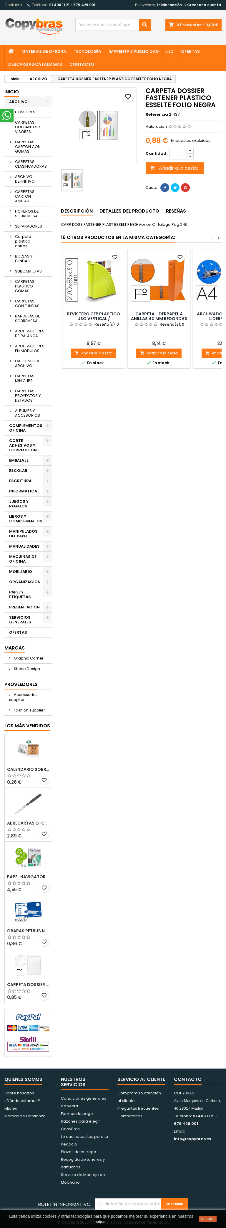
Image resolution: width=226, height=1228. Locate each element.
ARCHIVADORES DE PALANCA (29, 333)
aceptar (208, 1219)
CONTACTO (81, 64)
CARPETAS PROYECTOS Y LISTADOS (28, 395)
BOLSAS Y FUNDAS (23, 258)
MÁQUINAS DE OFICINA (22, 559)
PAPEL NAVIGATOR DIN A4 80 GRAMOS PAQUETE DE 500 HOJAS (28, 876)
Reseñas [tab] (176, 211)
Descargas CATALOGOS (35, 64)
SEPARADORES (28, 226)
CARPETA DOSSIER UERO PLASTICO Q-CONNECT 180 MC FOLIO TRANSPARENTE (28, 984)
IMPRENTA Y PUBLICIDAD (134, 51)
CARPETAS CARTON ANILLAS (24, 196)
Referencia (157, 114)
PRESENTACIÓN (24, 607)
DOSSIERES (25, 112)
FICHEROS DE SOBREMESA (27, 213)
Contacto (13, 4)
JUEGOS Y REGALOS (19, 504)
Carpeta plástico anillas (23, 241)
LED (170, 51)
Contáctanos (129, 1116)
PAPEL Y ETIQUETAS (20, 594)
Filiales (10, 1108)
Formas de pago (77, 1113)
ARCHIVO (18, 102)
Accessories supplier (23, 697)
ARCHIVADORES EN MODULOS (29, 348)
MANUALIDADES (24, 546)
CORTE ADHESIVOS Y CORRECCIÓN (23, 445)
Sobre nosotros (19, 1093)
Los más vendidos (27, 725)
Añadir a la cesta (174, 168)
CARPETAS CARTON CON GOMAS (28, 146)
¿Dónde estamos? (22, 1100)
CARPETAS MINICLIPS (24, 378)
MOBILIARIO (20, 571)
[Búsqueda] (113, 25)
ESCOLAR (18, 470)
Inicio (11, 91)
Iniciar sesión (169, 4)
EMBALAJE (19, 460)
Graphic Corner (28, 658)
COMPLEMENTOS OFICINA (25, 428)
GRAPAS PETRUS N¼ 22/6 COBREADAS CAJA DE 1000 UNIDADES (28, 930)
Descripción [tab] (77, 211)
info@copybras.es (192, 1139)
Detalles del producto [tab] (129, 211)
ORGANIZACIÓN (25, 582)
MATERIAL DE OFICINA (43, 51)
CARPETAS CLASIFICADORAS (31, 164)
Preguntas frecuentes (138, 1108)
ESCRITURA (20, 481)
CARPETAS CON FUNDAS (27, 303)
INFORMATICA (23, 491)
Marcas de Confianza (25, 1116)
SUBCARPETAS (28, 271)
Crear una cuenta (204, 4)
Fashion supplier (29, 710)
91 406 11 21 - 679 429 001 (72, 4)
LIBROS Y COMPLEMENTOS (25, 519)
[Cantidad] (178, 153)
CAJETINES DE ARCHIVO (27, 363)
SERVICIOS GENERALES (20, 620)
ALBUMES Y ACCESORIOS (27, 413)
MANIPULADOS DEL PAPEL (23, 534)
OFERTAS (190, 51)
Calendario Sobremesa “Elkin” (28, 769)
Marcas (14, 648)
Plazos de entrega (78, 1152)
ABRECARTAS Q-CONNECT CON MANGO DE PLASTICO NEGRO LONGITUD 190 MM (28, 823)
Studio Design (26, 669)
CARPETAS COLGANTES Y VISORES (27, 127)
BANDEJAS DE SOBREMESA (27, 318)
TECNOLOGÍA (87, 51)
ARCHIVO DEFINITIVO (25, 179)
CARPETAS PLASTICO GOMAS (24, 286)
